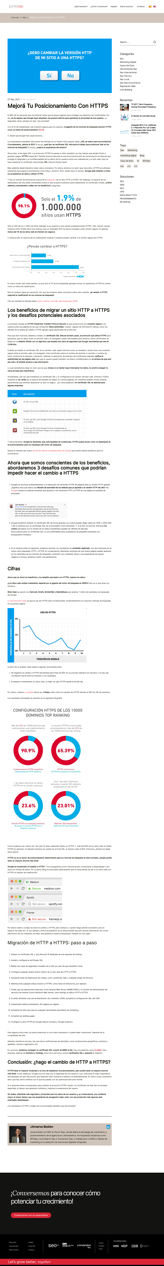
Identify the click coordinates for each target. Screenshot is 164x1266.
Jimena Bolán (70, 1127)
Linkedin (101, 1243)
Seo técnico (126, 81)
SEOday (146, 170)
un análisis (29, 692)
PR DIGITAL (125, 218)
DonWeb (98, 1050)
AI (138, 170)
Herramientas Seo (128, 72)
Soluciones (13, 1241)
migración (51, 179)
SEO (122, 191)
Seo (122, 59)
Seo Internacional (128, 77)
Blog (27, 17)
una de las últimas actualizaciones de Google (51, 450)
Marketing (132, 160)
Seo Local (124, 85)
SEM (122, 196)
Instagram (101, 1246)
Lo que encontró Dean (17, 601)
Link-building (126, 99)
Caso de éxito (126, 170)
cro (129, 176)
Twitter (100, 1250)
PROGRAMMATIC (128, 213)
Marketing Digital (128, 63)
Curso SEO (33, 1245)
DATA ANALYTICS (128, 209)
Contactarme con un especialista (31, 1215)
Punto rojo (16, 17)
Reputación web (127, 94)
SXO (122, 200)
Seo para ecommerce (130, 90)
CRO (122, 205)
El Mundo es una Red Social (143, 125)
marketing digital (128, 165)
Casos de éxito (127, 68)
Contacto (141, 6)
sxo (122, 176)
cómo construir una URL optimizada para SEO (57, 301)
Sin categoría (29, 99)
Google (14, 490)
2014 (41, 130)
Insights (31, 1241)
